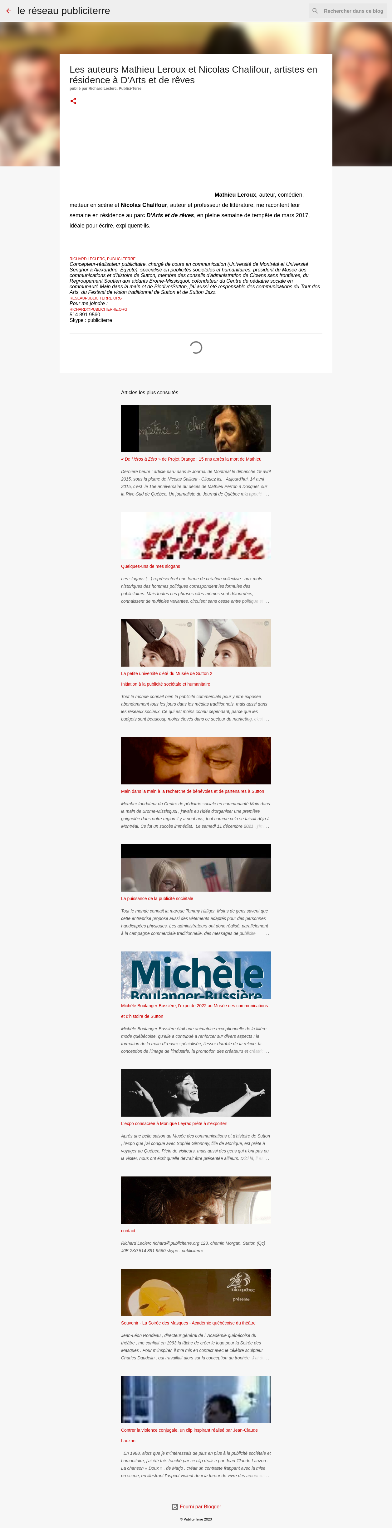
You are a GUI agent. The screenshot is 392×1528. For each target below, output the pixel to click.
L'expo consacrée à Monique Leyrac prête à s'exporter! (174, 1123)
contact (128, 1230)
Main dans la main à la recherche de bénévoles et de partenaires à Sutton (192, 791)
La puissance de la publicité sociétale (157, 898)
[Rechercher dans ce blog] (354, 10)
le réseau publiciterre (63, 10)
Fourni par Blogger (196, 1506)
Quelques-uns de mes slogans (150, 566)
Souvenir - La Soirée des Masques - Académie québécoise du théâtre (188, 1322)
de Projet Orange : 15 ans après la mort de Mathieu (191, 459)
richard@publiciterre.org (98, 309)
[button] (73, 101)
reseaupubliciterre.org (96, 298)
